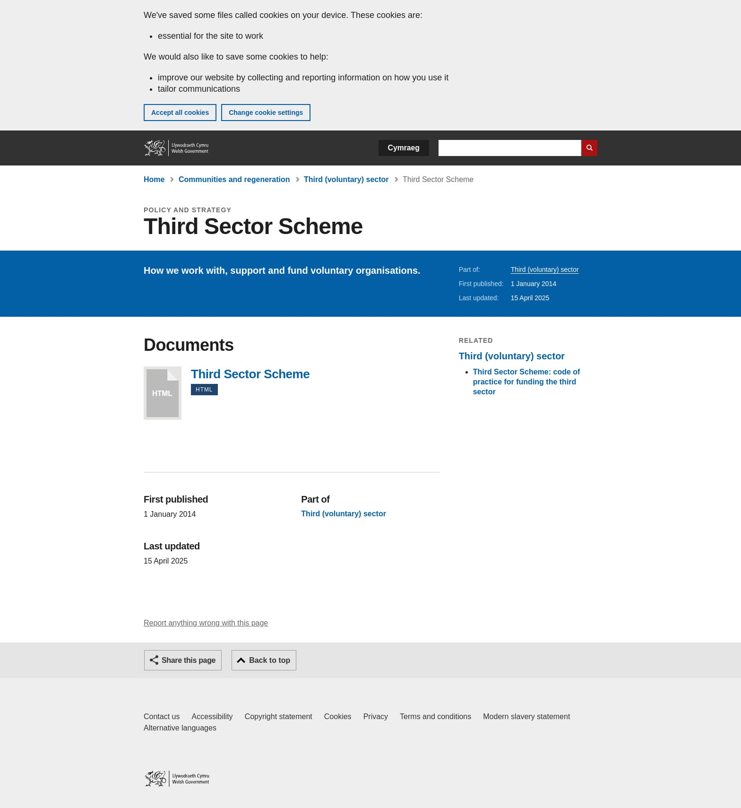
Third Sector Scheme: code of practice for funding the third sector (526, 382)
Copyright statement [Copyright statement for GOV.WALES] (278, 716)
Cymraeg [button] (404, 148)
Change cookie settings (266, 112)
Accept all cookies (180, 112)
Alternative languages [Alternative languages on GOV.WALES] (180, 728)
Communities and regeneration (234, 179)
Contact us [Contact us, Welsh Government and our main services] (162, 716)
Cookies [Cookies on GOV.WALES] (338, 716)
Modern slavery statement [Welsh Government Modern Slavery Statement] (526, 716)
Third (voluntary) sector (346, 179)
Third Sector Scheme (162, 393)
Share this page (188, 660)
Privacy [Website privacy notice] (375, 716)
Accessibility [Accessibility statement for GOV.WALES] (212, 716)
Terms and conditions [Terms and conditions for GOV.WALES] (435, 716)
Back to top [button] (269, 660)
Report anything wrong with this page (206, 623)
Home (154, 179)
